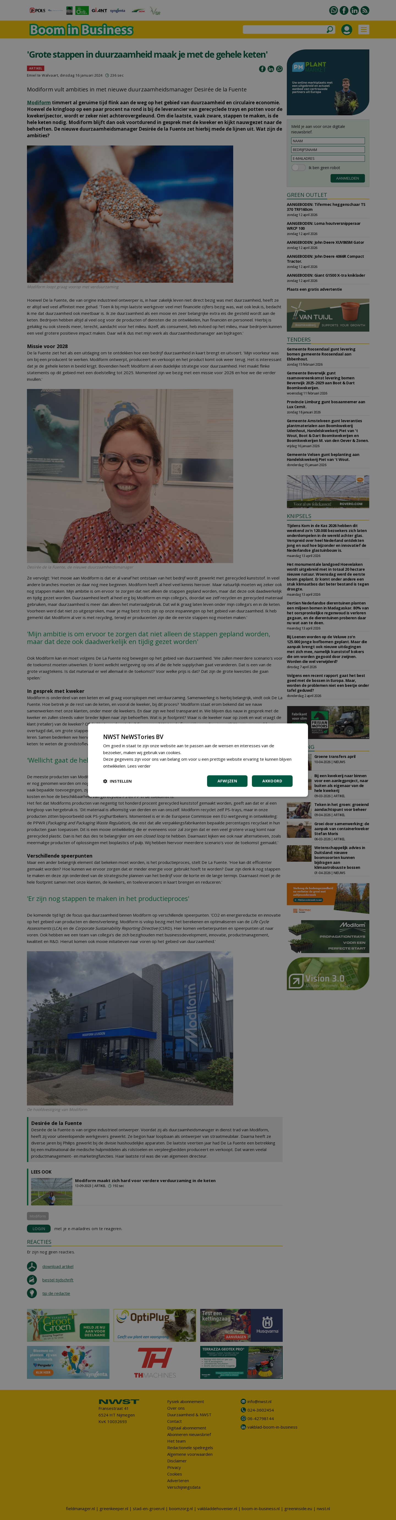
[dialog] (198, 760)
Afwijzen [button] (227, 780)
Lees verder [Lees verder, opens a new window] (139, 766)
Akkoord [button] (272, 780)
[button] (117, 781)
